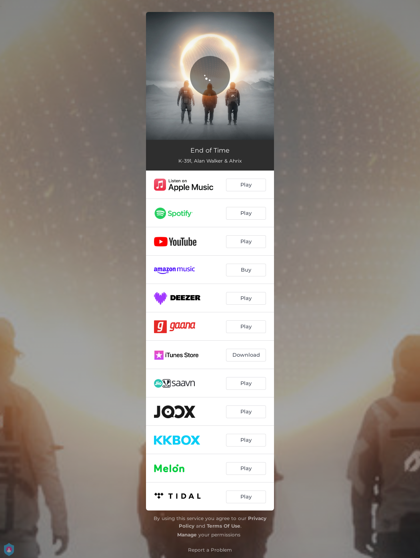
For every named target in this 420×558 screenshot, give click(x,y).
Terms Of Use (223, 526)
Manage (187, 535)
